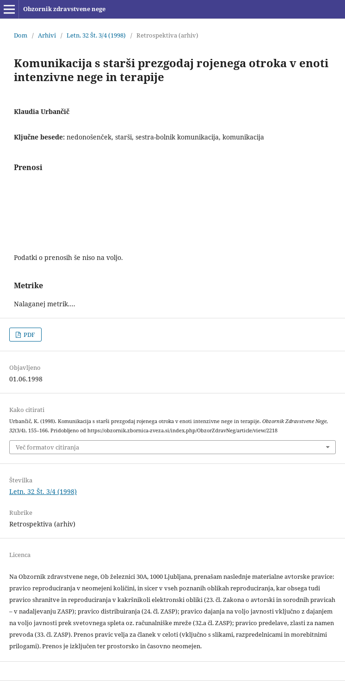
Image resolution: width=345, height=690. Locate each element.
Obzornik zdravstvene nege (64, 9)
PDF (28, 334)
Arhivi (47, 35)
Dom (20, 35)
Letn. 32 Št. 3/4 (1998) (96, 35)
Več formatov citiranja (47, 447)
